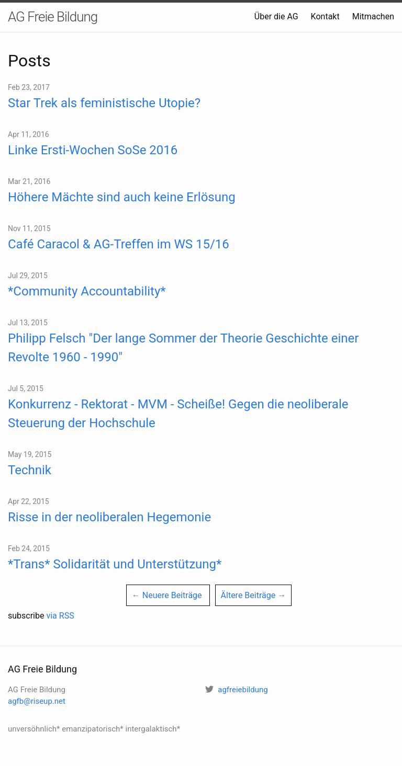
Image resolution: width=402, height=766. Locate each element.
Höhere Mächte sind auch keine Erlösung (122, 197)
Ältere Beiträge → (253, 595)
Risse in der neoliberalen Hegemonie (109, 517)
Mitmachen (373, 16)
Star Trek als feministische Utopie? (104, 103)
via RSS (60, 616)
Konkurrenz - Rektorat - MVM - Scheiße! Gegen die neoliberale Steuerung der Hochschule (178, 413)
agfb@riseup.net (36, 701)
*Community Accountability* (87, 291)
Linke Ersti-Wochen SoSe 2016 (92, 150)
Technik (29, 470)
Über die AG (276, 16)
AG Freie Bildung (52, 17)
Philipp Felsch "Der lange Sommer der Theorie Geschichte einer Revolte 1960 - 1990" (183, 347)
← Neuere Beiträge (167, 595)
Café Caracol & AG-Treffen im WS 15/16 (118, 244)
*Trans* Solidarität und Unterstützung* (114, 564)
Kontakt (325, 16)
